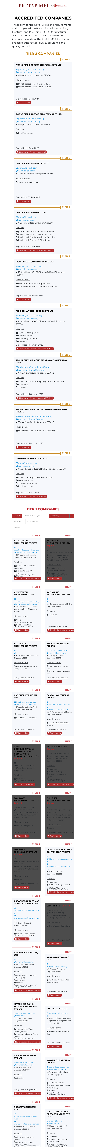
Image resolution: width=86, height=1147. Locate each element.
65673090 (19, 1016)
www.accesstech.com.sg (25, 552)
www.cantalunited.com (57, 709)
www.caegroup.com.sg (25, 704)
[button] (4, 6)
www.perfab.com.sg (23, 1065)
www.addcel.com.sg (56, 653)
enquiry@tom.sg (55, 1121)
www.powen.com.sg (56, 1069)
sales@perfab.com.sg (24, 1062)
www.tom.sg (53, 1123)
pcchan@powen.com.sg (58, 1067)
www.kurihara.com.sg (24, 962)
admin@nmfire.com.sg (57, 1013)
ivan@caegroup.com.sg (25, 702)
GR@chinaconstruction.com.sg (59, 859)
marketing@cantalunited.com (58, 704)
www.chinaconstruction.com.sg (59, 866)
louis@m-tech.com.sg (24, 1013)
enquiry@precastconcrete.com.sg (26, 1116)
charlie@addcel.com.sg (57, 650)
